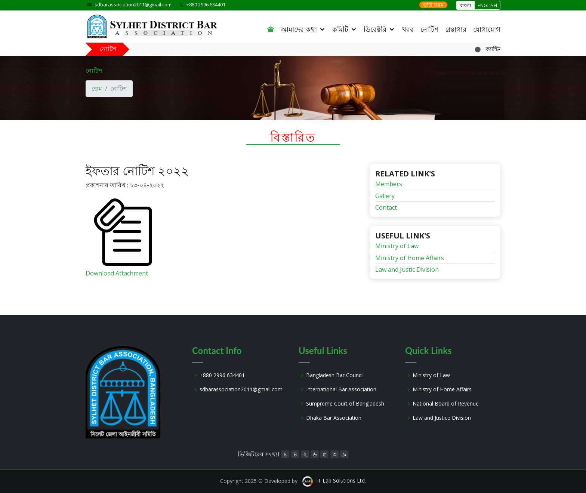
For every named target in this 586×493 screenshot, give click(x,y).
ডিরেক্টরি (375, 29)
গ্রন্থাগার (455, 29)
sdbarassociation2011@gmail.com (133, 4)
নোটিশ (429, 29)
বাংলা (465, 5)
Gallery (385, 196)
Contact (386, 207)
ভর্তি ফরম (433, 4)
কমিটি (340, 29)
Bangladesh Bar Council (335, 375)
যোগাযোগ (486, 29)
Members (388, 184)
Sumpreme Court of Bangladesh (345, 403)
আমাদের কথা (299, 29)
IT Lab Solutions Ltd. (341, 480)
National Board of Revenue (446, 403)
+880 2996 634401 (222, 375)
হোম (97, 88)
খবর (408, 29)
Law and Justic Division (407, 269)
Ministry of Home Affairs (409, 258)
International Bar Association (341, 389)
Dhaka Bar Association (333, 417)
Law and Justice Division (442, 417)
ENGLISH (487, 5)
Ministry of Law (397, 246)
